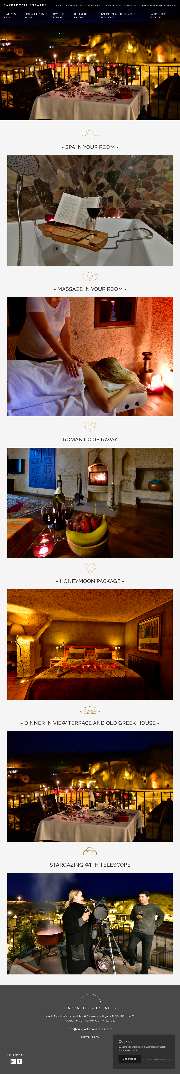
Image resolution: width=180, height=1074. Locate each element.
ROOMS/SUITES (74, 5)
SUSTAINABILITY (90, 1037)
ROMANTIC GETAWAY (57, 16)
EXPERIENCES (92, 5)
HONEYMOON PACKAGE (81, 16)
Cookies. (126, 1041)
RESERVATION (157, 5)
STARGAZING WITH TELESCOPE (159, 16)
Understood (130, 1058)
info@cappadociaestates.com (90, 1029)
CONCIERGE (108, 5)
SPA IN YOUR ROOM (11, 16)
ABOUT (60, 5)
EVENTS (120, 5)
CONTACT (143, 5)
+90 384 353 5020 (79, 1020)
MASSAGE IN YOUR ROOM (35, 16)
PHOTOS (131, 5)
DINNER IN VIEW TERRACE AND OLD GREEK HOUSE (119, 16)
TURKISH (171, 5)
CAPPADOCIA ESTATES (25, 5)
